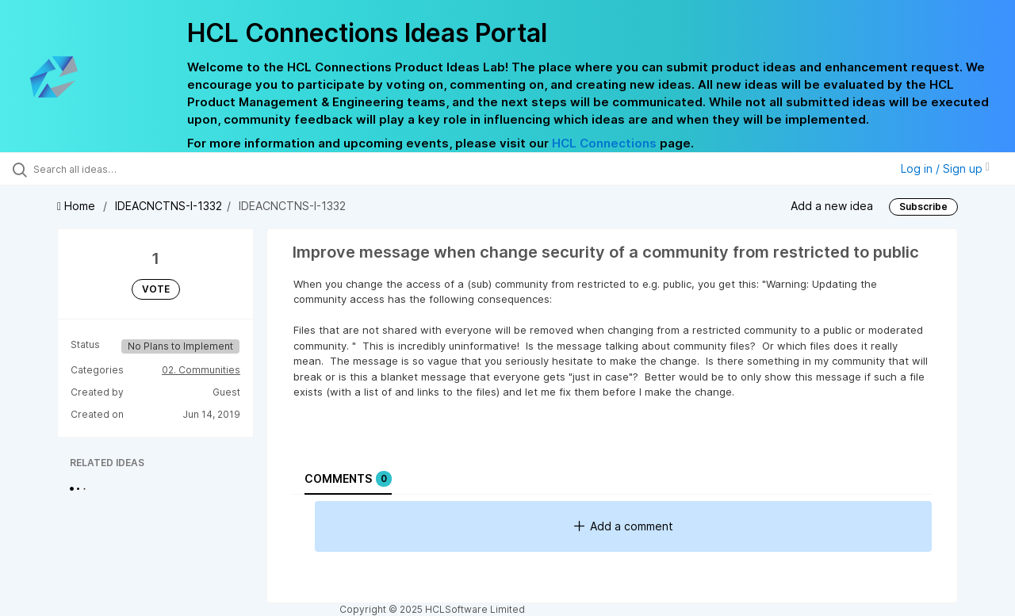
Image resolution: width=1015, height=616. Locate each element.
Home (77, 205)
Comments (348, 479)
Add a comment (623, 526)
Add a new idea (832, 205)
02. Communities (201, 370)
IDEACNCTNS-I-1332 (168, 205)
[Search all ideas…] (121, 168)
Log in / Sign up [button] (945, 168)
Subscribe (923, 206)
